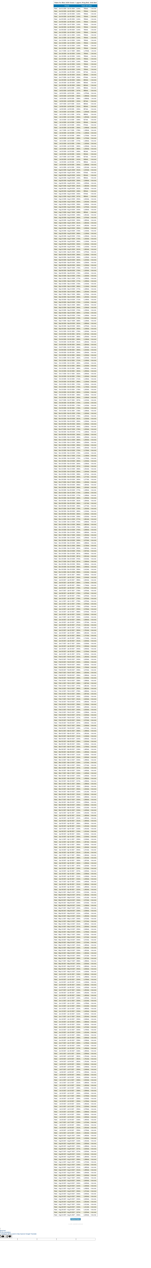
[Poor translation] (8, 1236)
